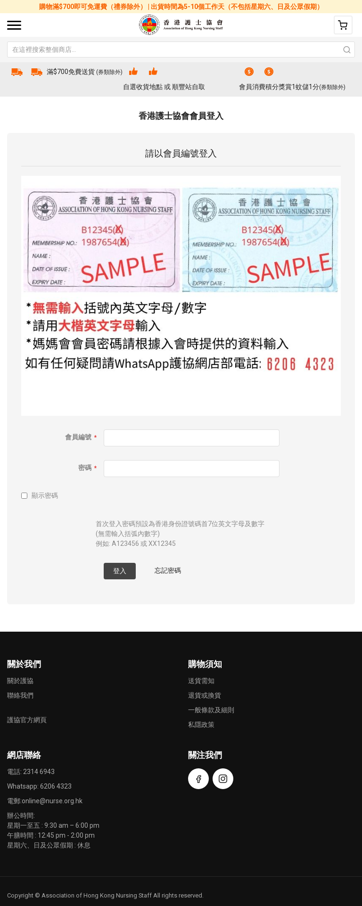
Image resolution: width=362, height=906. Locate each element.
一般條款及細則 (211, 710)
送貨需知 (201, 680)
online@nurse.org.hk (52, 801)
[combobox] (181, 49)
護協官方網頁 (27, 720)
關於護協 (20, 680)
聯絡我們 (20, 695)
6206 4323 (56, 786)
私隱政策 (201, 724)
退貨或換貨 (204, 695)
